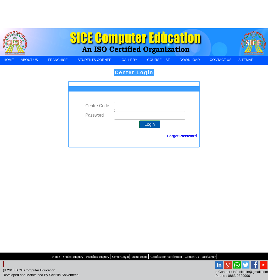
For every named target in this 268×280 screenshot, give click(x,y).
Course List (158, 61)
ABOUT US (29, 61)
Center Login (134, 72)
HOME (9, 60)
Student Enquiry (73, 257)
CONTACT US (220, 60)
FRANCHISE (57, 61)
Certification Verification (166, 257)
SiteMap (245, 60)
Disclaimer (209, 257)
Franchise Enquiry (97, 257)
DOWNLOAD (190, 61)
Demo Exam (139, 257)
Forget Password (182, 136)
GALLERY (129, 61)
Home (56, 257)
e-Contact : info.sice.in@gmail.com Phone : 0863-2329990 (241, 274)
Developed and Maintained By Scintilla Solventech (41, 275)
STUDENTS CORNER (94, 61)
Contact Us (192, 257)
